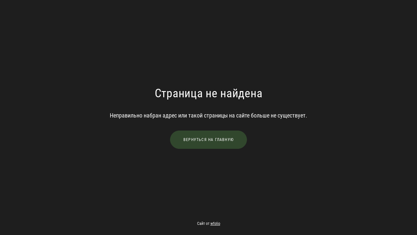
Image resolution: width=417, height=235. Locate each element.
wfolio (215, 223)
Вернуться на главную (208, 139)
